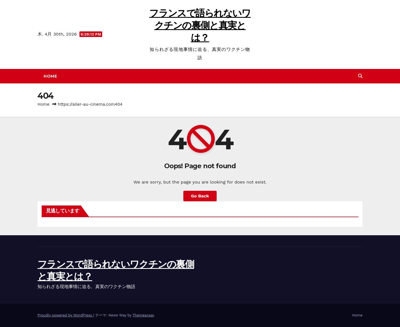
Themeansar (143, 315)
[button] (360, 76)
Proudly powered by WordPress (65, 315)
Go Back (200, 196)
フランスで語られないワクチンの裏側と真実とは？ (200, 25)
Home (50, 76)
